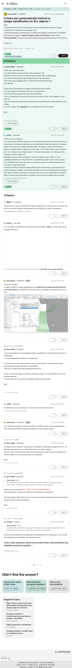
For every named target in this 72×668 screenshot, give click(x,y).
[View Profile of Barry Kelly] (61, 14)
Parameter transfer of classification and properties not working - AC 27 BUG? (18, 616)
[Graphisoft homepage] (63, 652)
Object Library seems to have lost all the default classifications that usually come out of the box (19, 605)
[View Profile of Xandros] (9, 522)
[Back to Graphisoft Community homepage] (12, 3)
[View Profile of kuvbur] (9, 223)
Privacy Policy (21, 665)
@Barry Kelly (11, 525)
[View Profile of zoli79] (8, 135)
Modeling (9, 636)
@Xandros (24, 107)
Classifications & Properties (13, 56)
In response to (14, 346)
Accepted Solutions (36, 589)
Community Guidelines (47, 665)
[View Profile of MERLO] (9, 202)
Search (59, 3)
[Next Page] (41, 565)
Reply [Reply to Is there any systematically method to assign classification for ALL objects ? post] (64, 56)
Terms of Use (33, 665)
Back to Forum (11, 589)
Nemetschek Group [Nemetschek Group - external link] (45, 667)
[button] (51, 55)
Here (49, 227)
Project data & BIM (12, 621)
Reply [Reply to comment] (64, 129)
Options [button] (67, 9)
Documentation (10, 627)
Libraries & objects (12, 610)
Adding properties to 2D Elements (18, 625)
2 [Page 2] (37, 565)
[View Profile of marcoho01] (12, 14)
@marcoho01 (11, 480)
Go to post (12, 123)
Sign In (69, 3)
